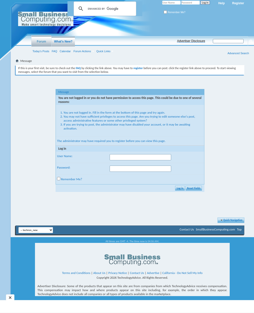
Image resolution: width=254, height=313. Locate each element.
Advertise (153, 273)
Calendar (65, 51)
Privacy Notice (117, 273)
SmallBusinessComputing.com (215, 229)
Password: (63, 167)
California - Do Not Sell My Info (182, 273)
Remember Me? (174, 12)
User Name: (64, 156)
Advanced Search (238, 53)
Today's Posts (40, 51)
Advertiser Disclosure (191, 41)
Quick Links (103, 51)
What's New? (63, 41)
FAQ (54, 51)
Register (238, 3)
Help (221, 3)
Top (239, 229)
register (120, 141)
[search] (104, 9)
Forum (41, 41)
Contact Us (187, 229)
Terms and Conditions (76, 273)
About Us (99, 273)
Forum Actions (82, 51)
